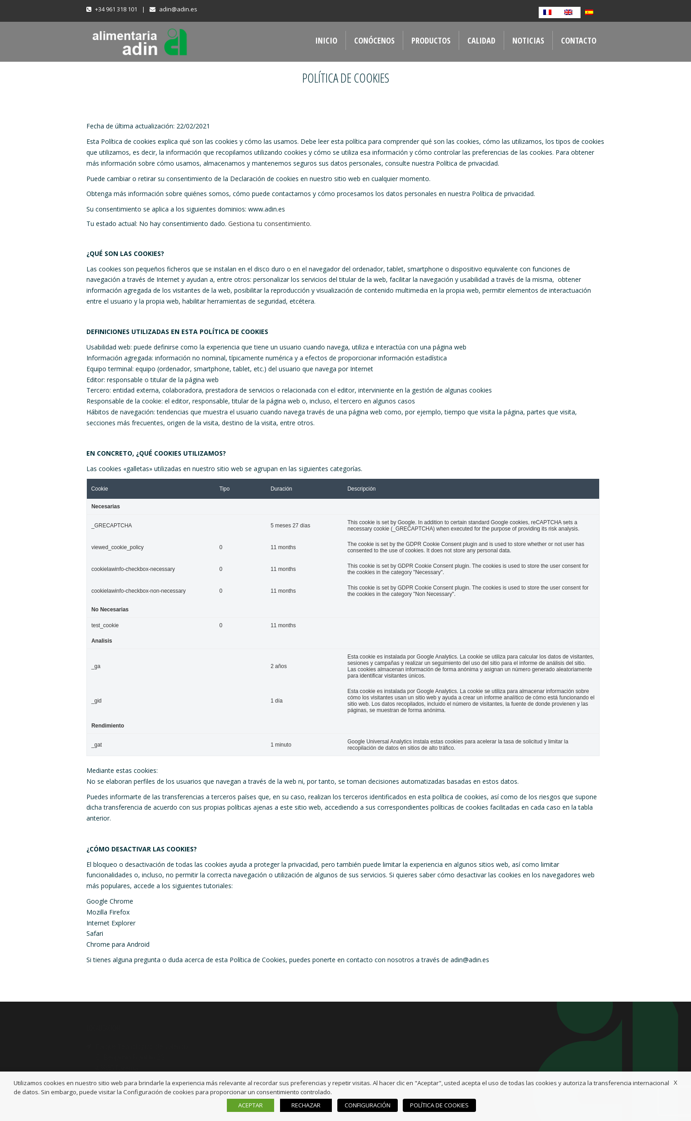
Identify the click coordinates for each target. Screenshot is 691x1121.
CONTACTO (578, 40)
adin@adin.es (178, 9)
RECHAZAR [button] (309, 1105)
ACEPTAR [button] (254, 1105)
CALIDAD (481, 40)
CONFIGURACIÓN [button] (369, 1105)
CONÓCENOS (374, 40)
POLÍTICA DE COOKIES (437, 1105)
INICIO (326, 40)
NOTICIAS (528, 40)
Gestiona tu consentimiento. (269, 223)
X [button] (675, 1082)
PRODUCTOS (431, 40)
